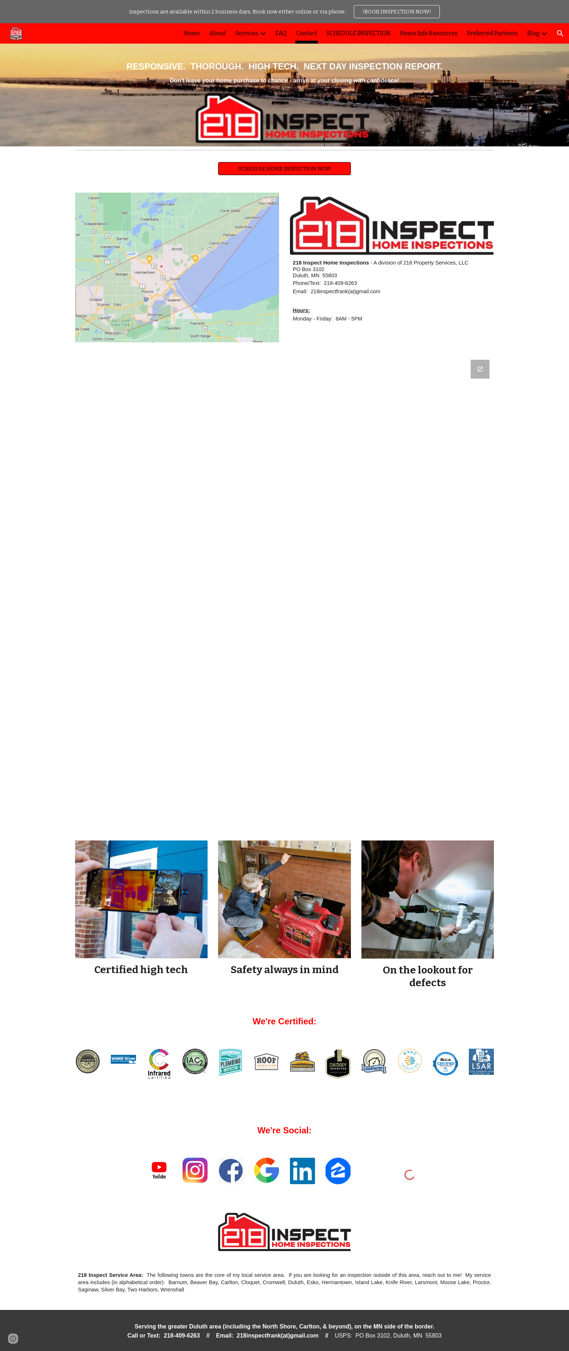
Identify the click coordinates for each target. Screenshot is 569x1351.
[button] (560, 33)
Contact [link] (306, 33)
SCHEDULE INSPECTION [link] (358, 33)
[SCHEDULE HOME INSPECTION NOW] (284, 168)
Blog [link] (533, 33)
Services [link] (247, 33)
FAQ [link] (281, 33)
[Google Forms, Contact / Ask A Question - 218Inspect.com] (284, 591)
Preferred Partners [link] (492, 33)
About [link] (217, 33)
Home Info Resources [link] (429, 33)
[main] (284, 85)
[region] (284, 11)
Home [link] (192, 33)
